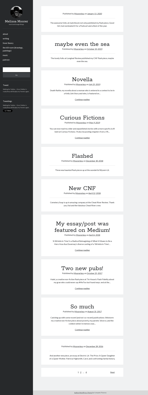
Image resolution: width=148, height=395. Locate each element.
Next (112, 372)
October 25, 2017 (94, 273)
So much (82, 306)
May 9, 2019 (94, 122)
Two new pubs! (82, 268)
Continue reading (82, 99)
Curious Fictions (82, 117)
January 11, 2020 (94, 13)
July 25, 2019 (94, 84)
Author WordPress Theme (83, 393)
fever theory (8, 43)
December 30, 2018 (94, 161)
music (5, 55)
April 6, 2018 (94, 235)
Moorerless (79, 13)
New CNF (82, 188)
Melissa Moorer (16, 21)
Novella (82, 79)
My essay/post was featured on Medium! (82, 227)
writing (6, 38)
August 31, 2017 (95, 311)
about (5, 34)
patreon (6, 59)
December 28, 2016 (94, 346)
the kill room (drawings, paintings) (13, 49)
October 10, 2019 (94, 49)
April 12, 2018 (94, 193)
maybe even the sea (82, 44)
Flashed (82, 156)
